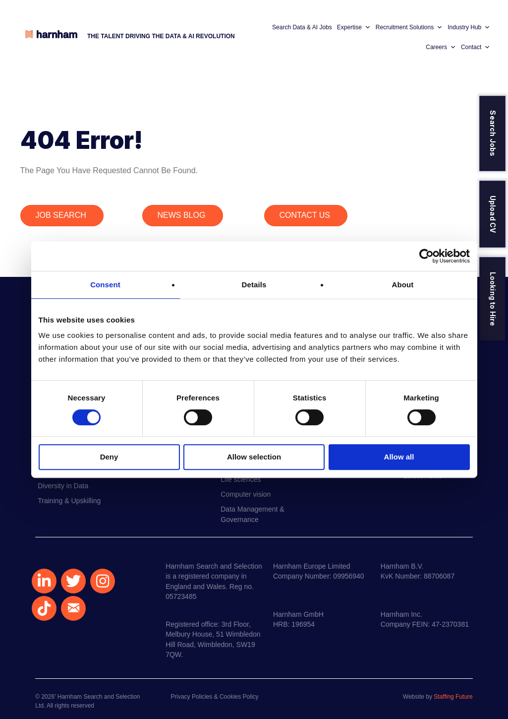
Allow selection (254, 457)
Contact (475, 47)
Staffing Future (453, 696)
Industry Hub (469, 27)
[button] (44, 581)
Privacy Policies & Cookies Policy (214, 696)
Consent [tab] (105, 284)
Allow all (399, 457)
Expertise (354, 27)
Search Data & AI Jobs (302, 27)
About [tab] (403, 284)
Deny (109, 457)
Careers (441, 47)
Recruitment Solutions (409, 27)
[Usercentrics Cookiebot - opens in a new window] (426, 256)
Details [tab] (254, 284)
